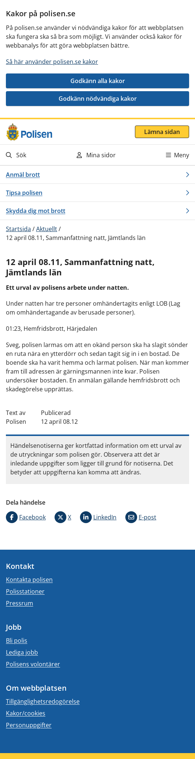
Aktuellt (46, 229)
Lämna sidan (162, 132)
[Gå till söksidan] (33, 154)
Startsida (18, 229)
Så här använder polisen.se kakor (52, 62)
